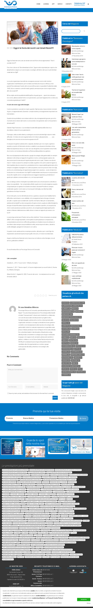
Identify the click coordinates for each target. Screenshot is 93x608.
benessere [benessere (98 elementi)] (67, 314)
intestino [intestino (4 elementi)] (80, 346)
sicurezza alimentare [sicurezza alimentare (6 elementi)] (71, 366)
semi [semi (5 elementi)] (74, 363)
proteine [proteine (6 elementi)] (75, 360)
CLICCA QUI (71, 398)
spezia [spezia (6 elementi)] (65, 369)
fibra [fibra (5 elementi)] (65, 340)
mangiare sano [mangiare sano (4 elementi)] (77, 354)
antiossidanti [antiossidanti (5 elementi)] (68, 311)
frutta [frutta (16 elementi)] (73, 340)
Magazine (75, 24)
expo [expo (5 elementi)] (73, 337)
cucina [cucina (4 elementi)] (75, 328)
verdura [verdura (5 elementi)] (81, 372)
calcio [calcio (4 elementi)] (65, 320)
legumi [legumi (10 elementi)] (66, 351)
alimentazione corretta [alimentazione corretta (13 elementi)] (72, 305)
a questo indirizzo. (27, 600)
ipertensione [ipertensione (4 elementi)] (67, 349)
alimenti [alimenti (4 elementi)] (66, 308)
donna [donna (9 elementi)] (65, 337)
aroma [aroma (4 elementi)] (79, 311)
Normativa (78, 173)
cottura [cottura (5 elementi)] (66, 328)
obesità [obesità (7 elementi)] (78, 357)
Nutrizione (78, 109)
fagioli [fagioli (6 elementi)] (81, 337)
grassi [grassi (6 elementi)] (74, 343)
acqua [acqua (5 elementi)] (65, 302)
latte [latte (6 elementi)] (78, 349)
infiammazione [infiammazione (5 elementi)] (68, 346)
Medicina (77, 230)
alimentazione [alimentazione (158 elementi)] (77, 302)
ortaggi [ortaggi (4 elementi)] (66, 360)
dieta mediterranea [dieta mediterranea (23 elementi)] (70, 334)
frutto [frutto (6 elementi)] (65, 343)
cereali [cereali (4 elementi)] (65, 323)
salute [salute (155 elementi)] (66, 363)
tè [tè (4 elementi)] (80, 369)
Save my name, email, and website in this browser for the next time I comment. (31, 393)
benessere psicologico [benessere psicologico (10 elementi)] (71, 317)
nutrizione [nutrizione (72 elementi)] (67, 357)
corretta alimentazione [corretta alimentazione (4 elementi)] (71, 326)
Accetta (84, 599)
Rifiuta (88, 603)
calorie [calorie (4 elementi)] (74, 320)
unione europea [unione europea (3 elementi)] (68, 372)
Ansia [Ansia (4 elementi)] (75, 308)
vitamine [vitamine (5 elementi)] (66, 374)
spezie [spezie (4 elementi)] (73, 369)
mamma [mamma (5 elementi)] (65, 354)
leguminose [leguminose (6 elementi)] (76, 351)
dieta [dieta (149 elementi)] (65, 331)
